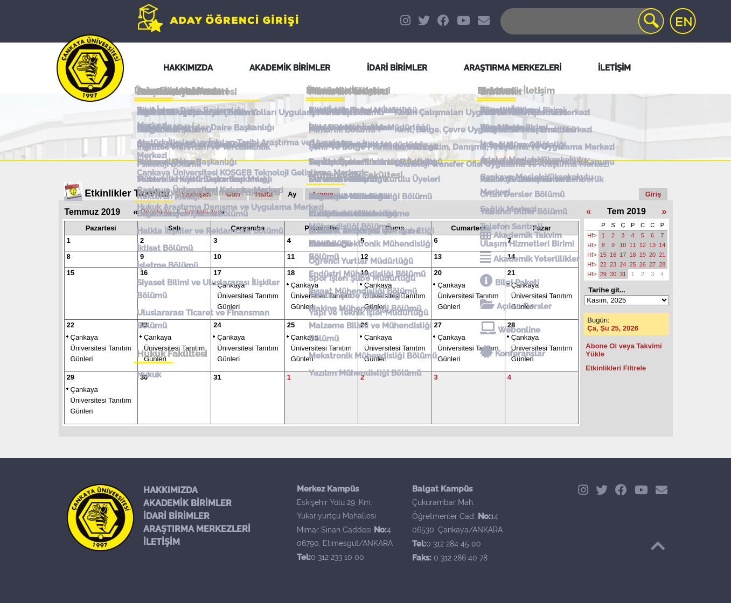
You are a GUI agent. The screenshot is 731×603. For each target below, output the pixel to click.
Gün (233, 194)
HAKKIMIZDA (170, 490)
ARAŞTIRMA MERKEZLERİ (196, 529)
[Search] (581, 21)
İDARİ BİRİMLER (176, 516)
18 (291, 273)
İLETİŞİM (161, 542)
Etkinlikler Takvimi (127, 193)
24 (217, 325)
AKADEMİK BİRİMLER (187, 503)
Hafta (264, 194)
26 (364, 325)
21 (511, 273)
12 (364, 257)
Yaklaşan (196, 194)
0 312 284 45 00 (453, 543)
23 (144, 325)
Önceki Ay (155, 212)
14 (511, 257)
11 (291, 257)
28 (511, 325)
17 (217, 273)
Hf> (591, 235)
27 (437, 325)
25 (291, 325)
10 (217, 257)
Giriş (653, 194)
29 (70, 377)
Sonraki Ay (201, 212)
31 (217, 377)
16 (144, 273)
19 (364, 273)
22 (70, 325)
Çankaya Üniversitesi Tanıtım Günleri (247, 296)
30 (144, 377)
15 (70, 273)
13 (437, 257)
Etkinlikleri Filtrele (616, 368)
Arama (322, 194)
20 (437, 273)
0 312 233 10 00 (337, 557)
